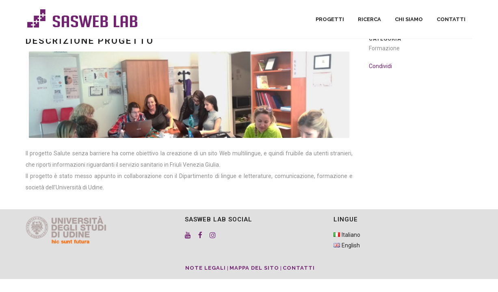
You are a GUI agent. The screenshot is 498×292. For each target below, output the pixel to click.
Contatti (299, 268)
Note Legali (205, 268)
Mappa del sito (254, 268)
